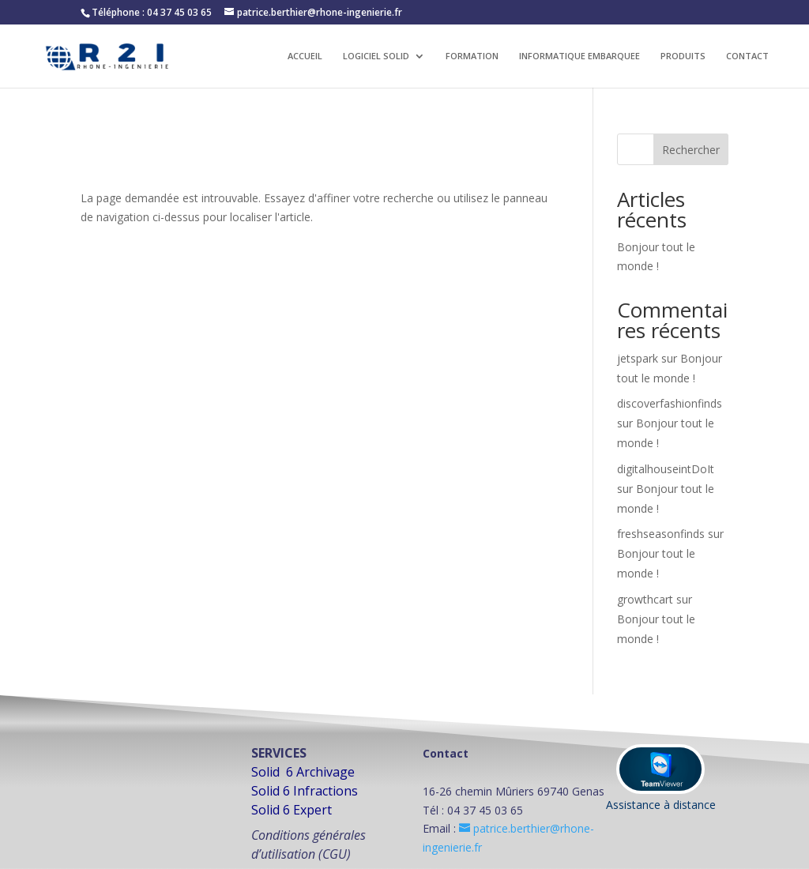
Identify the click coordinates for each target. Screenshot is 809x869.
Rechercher (691, 149)
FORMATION (472, 56)
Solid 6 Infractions (304, 790)
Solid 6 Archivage (303, 772)
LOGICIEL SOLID (376, 56)
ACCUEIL (305, 56)
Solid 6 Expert (291, 809)
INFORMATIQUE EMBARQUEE (579, 56)
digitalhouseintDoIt (665, 468)
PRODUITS (683, 56)
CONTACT (747, 56)
